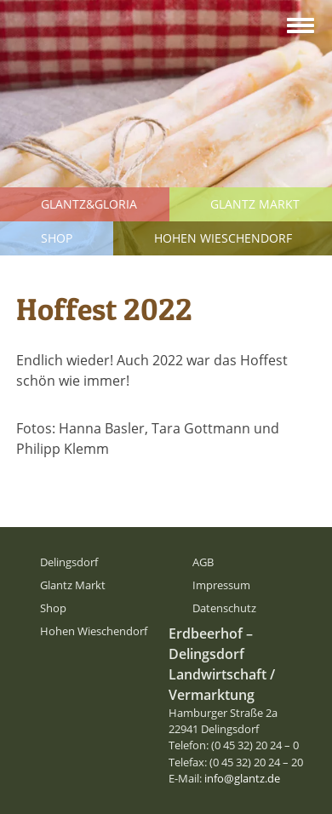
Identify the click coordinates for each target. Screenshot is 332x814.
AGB (203, 562)
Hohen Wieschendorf (223, 238)
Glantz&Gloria (89, 204)
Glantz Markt (255, 204)
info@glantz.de (242, 778)
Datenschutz (224, 608)
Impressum (221, 585)
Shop (56, 238)
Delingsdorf (69, 562)
